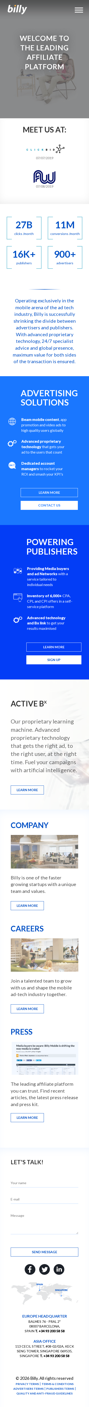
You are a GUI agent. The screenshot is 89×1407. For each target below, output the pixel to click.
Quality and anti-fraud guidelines (44, 1393)
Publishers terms (60, 1388)
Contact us (49, 505)
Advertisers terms (28, 1388)
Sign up (54, 660)
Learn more (49, 492)
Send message (44, 1252)
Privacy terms (27, 1384)
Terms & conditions (58, 1384)
